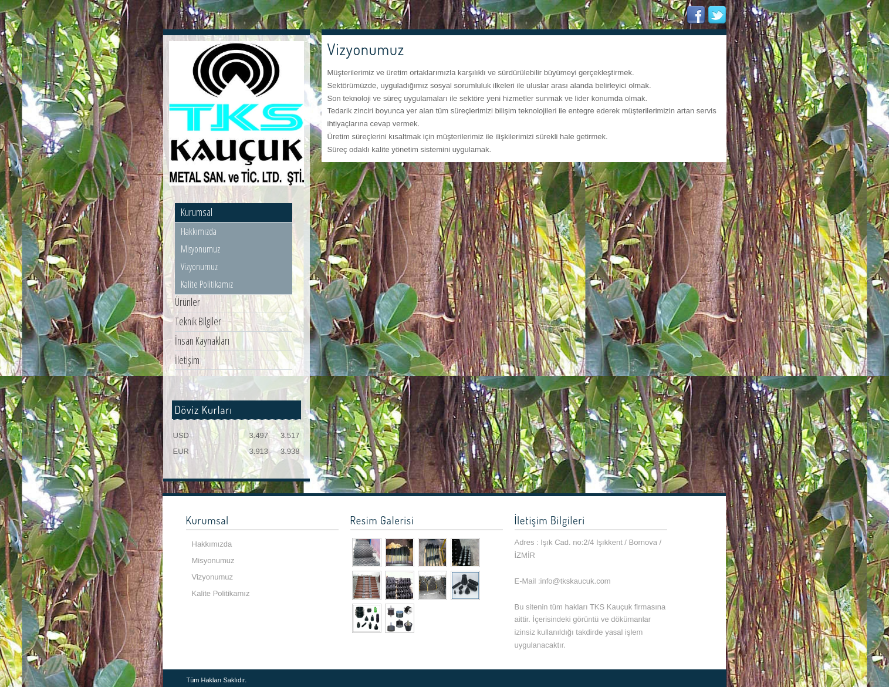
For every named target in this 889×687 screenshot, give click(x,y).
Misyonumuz (200, 249)
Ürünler (187, 302)
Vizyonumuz (199, 266)
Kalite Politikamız (207, 284)
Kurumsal (196, 212)
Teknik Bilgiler (198, 321)
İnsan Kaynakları (202, 341)
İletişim (187, 360)
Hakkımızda (199, 231)
